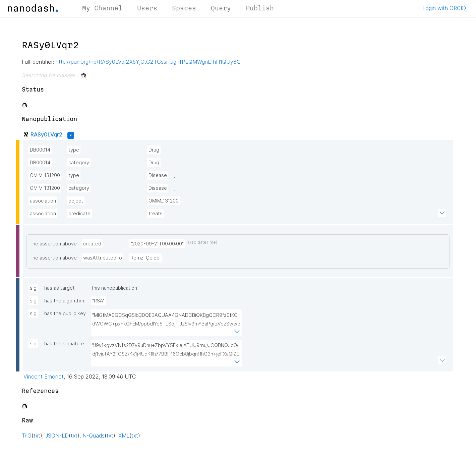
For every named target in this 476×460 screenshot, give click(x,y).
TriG (27, 435)
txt (37, 435)
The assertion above (53, 244)
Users (147, 8)
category (78, 163)
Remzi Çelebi (145, 258)
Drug (153, 150)
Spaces (184, 8)
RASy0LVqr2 (46, 134)
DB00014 (40, 150)
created (92, 244)
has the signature (64, 344)
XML (123, 435)
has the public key (65, 313)
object (75, 201)
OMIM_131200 (45, 175)
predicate (79, 214)
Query (221, 8)
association (43, 201)
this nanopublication (114, 288)
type (73, 150)
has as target (59, 288)
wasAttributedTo (102, 258)
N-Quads (93, 435)
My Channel (102, 8)
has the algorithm (64, 301)
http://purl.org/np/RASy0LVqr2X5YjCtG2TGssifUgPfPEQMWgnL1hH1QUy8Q (148, 61)
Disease (157, 175)
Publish (260, 8)
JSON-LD (57, 435)
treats (155, 214)
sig (33, 288)
